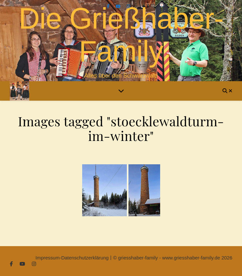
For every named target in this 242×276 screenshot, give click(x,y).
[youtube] (119, 6)
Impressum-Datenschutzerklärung (71, 257)
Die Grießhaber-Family (121, 35)
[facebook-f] (109, 6)
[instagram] (128, 6)
